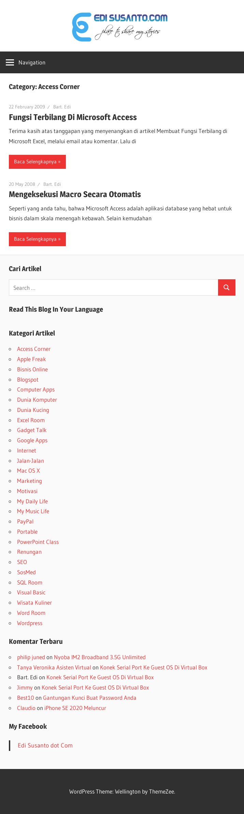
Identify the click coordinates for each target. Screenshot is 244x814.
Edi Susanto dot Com (45, 745)
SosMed (26, 572)
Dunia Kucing (33, 409)
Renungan (29, 551)
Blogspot (28, 379)
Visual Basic (31, 592)
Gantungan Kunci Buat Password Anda (90, 697)
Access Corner (34, 348)
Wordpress (29, 622)
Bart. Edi (62, 107)
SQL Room (29, 582)
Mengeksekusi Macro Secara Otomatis (75, 194)
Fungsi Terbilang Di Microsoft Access (73, 117)
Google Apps (32, 440)
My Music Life (33, 511)
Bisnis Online (32, 369)
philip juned (31, 657)
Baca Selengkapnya (35, 161)
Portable (27, 531)
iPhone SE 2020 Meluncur (75, 707)
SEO (22, 561)
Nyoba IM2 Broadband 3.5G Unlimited (100, 657)
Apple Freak (31, 358)
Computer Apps (36, 389)
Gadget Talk (32, 429)
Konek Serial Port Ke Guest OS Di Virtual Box (153, 667)
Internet (26, 450)
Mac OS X (28, 470)
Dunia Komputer (37, 399)
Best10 (25, 697)
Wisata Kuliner (34, 602)
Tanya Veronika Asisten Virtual (54, 667)
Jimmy (25, 687)
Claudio (26, 707)
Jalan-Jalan (30, 460)
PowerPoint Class (38, 541)
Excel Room (31, 420)
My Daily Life (32, 501)
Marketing (29, 480)
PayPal (25, 521)
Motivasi (27, 490)
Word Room (31, 612)
